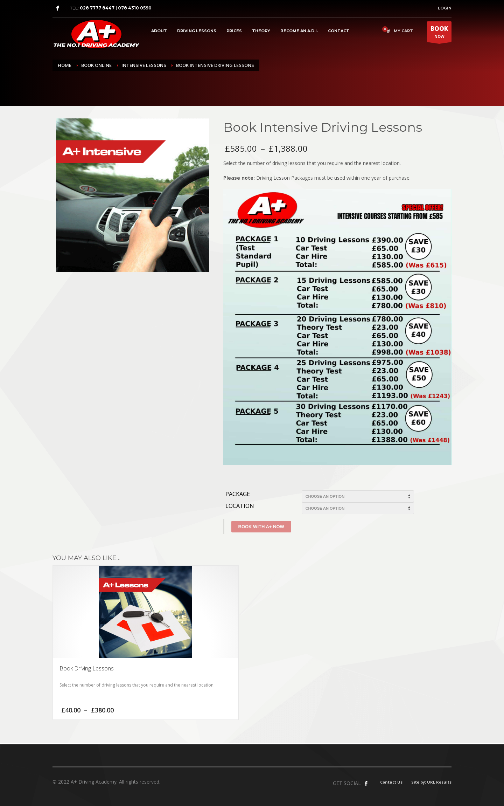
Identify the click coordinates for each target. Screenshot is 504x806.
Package (237, 494)
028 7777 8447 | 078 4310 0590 (116, 8)
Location (239, 506)
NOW (439, 33)
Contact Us (391, 782)
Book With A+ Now (261, 526)
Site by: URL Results (431, 782)
